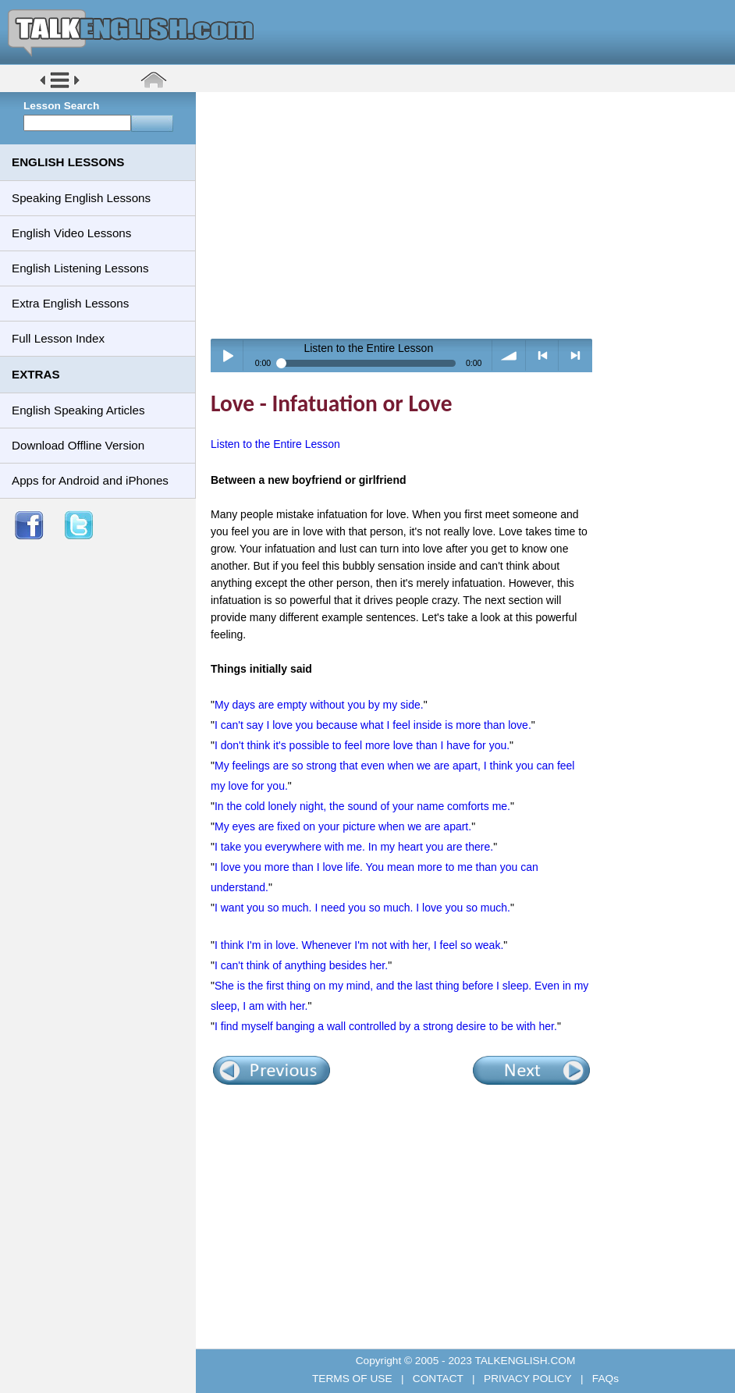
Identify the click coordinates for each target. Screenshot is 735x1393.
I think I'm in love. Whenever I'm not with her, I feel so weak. (359, 945)
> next (575, 355)
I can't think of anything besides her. (301, 965)
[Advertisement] (471, 214)
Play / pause (227, 355)
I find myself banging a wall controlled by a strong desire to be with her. (386, 1026)
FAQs (604, 1378)
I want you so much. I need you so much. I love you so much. (362, 907)
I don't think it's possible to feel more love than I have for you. (362, 745)
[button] (59, 87)
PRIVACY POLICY (527, 1378)
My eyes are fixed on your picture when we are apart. (343, 826)
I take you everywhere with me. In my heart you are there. (354, 846)
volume (509, 355)
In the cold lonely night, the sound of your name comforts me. (362, 806)
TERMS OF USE (353, 1378)
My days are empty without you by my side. (319, 704)
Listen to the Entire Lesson (275, 444)
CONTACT (438, 1378)
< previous (542, 355)
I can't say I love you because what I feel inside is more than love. (373, 725)
